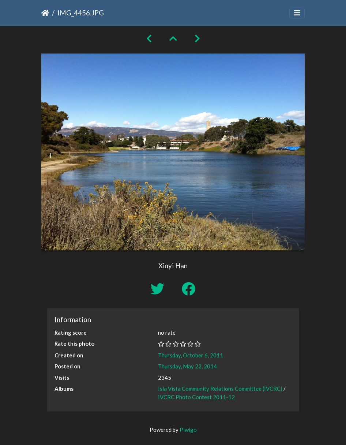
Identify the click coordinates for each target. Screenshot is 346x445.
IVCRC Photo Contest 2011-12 (196, 397)
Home (45, 13)
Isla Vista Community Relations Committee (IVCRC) (220, 388)
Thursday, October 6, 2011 (190, 355)
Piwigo (188, 429)
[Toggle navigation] (297, 13)
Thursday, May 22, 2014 (187, 366)
